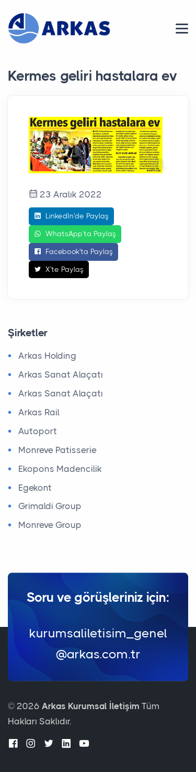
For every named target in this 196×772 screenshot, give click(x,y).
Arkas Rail (39, 412)
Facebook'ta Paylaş (73, 252)
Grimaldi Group (50, 506)
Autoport (37, 431)
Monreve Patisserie (57, 450)
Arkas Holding (47, 355)
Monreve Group (50, 525)
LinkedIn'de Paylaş (71, 216)
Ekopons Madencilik (60, 469)
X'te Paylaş (59, 269)
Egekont (35, 487)
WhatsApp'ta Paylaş (75, 234)
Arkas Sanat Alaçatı (60, 374)
